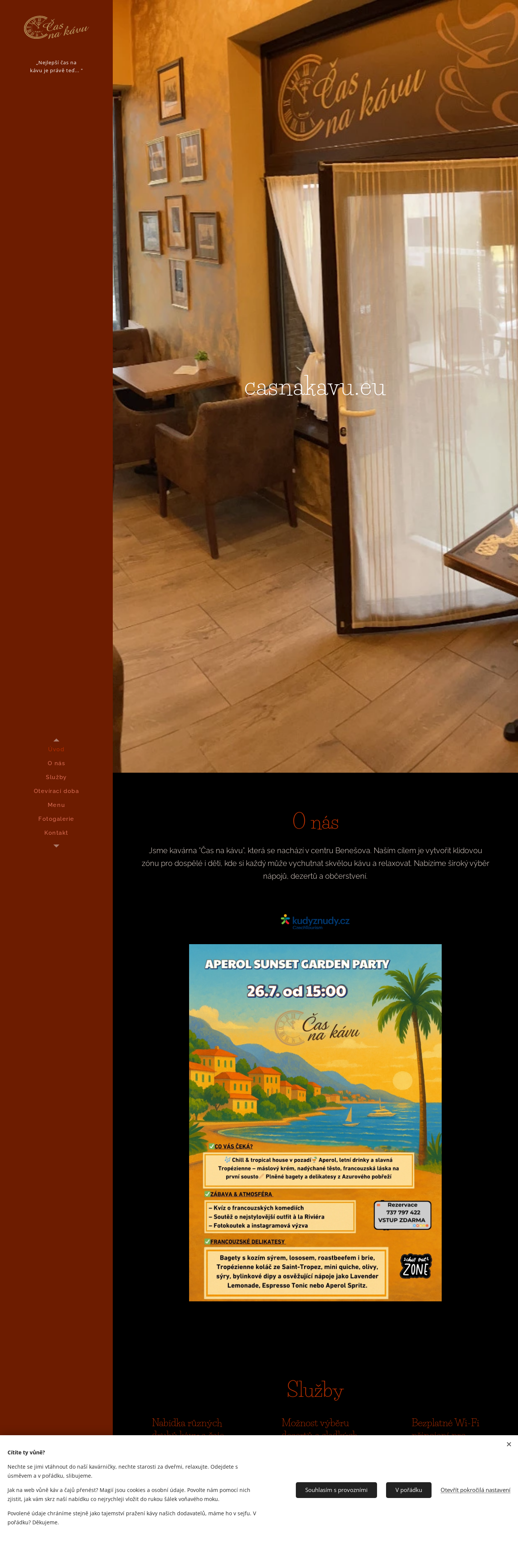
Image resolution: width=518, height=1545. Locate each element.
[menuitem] (56, 749)
